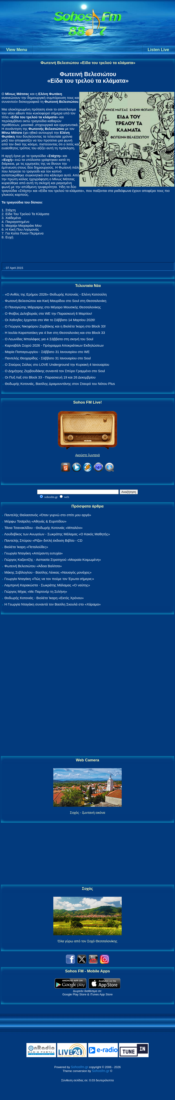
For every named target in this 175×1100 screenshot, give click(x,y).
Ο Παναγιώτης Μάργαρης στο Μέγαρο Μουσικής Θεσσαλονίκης (53, 307)
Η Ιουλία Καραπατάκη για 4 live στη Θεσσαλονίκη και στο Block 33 (55, 333)
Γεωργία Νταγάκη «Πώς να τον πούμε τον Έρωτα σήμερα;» (49, 579)
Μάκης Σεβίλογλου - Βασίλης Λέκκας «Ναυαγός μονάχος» (47, 572)
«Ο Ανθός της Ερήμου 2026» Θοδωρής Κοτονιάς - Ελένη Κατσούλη (56, 294)
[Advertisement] (87, 685)
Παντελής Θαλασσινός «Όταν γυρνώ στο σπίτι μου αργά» (47, 515)
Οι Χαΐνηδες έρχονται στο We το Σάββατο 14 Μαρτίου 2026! (50, 320)
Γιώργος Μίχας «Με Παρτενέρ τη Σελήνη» (35, 591)
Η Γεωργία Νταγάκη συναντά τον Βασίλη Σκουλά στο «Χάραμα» (52, 604)
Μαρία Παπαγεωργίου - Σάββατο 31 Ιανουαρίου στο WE (47, 352)
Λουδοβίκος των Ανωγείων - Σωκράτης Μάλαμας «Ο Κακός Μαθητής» (57, 534)
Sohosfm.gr (79, 1067)
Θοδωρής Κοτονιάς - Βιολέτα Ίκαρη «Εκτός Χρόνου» (44, 598)
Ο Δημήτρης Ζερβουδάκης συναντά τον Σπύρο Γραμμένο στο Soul (55, 371)
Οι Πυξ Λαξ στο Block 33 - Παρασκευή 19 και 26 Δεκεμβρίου (50, 377)
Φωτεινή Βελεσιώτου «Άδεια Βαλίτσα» (33, 566)
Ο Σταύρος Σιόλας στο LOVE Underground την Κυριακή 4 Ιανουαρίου (57, 364)
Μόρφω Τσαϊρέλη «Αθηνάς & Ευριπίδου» (35, 521)
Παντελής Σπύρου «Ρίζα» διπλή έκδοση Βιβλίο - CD (43, 540)
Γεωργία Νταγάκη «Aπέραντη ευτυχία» (33, 553)
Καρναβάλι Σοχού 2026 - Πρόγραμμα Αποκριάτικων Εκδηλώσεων (54, 345)
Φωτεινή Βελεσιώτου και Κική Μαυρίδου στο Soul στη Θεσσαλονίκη (55, 301)
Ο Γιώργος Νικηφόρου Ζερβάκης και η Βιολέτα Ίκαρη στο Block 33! (55, 326)
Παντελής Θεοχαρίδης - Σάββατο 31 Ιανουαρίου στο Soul (48, 358)
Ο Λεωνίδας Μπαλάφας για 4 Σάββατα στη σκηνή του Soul (49, 339)
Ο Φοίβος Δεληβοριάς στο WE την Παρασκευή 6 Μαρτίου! (48, 313)
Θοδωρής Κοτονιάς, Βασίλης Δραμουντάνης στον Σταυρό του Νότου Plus (60, 384)
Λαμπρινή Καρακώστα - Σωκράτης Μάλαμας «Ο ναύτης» (47, 585)
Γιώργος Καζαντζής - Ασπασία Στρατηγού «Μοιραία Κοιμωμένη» (52, 560)
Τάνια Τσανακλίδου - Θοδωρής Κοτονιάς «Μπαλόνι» (43, 528)
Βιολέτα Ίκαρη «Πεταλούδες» (26, 547)
